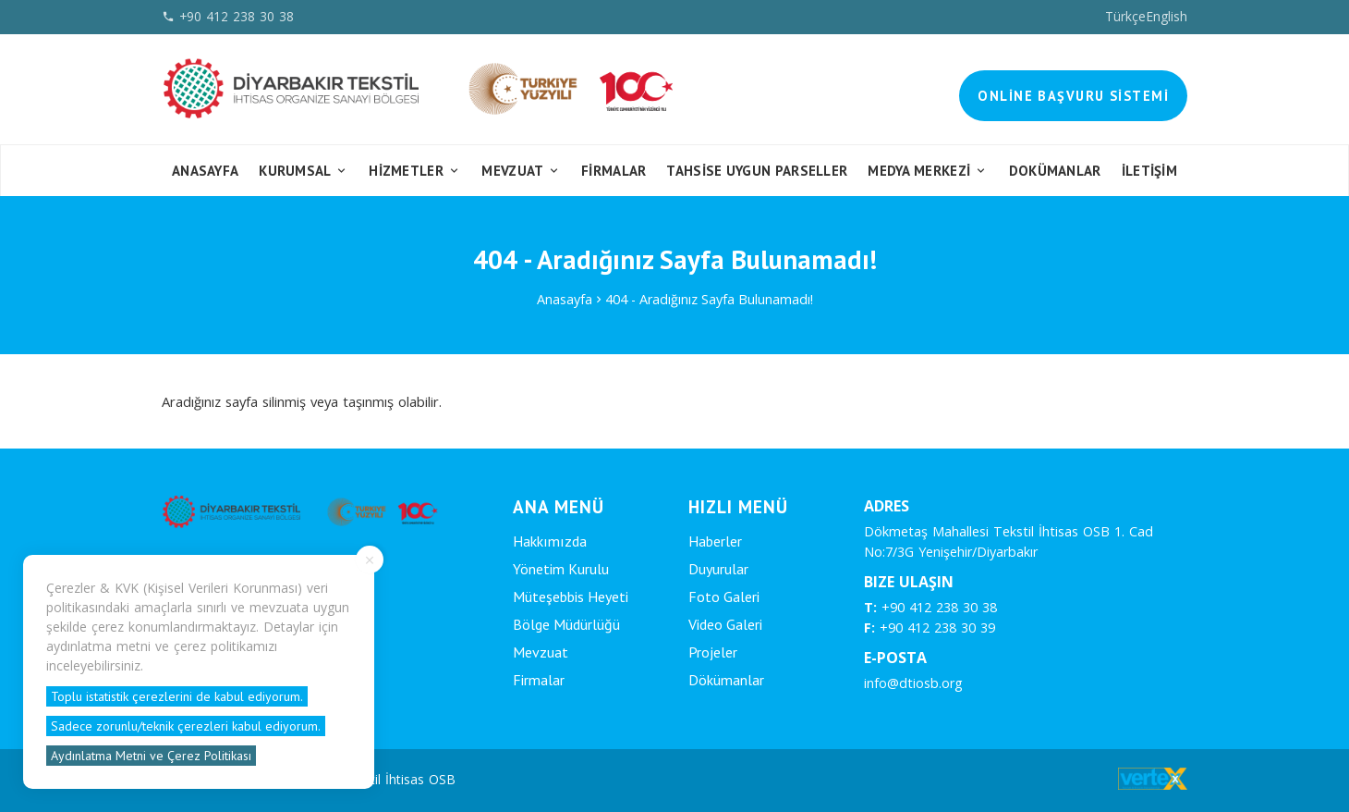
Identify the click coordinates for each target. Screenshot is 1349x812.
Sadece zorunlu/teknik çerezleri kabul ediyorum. (186, 726)
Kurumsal (303, 170)
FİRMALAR (613, 170)
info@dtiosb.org (913, 683)
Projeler (712, 652)
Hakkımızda (550, 541)
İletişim (1149, 170)
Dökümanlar (726, 680)
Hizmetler (415, 170)
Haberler (715, 541)
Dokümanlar (1055, 170)
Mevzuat (521, 170)
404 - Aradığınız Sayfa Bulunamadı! (709, 299)
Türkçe (1125, 16)
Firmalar (539, 680)
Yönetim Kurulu (561, 569)
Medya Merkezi (928, 170)
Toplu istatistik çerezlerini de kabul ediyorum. (177, 696)
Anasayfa (205, 170)
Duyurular (718, 569)
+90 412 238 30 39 (929, 627)
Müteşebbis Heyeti (570, 596)
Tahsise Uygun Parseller (756, 170)
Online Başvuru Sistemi (1073, 96)
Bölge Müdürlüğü (566, 624)
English (1166, 16)
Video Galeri (725, 624)
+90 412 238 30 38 (930, 607)
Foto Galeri (724, 596)
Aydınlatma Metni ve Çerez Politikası (151, 755)
